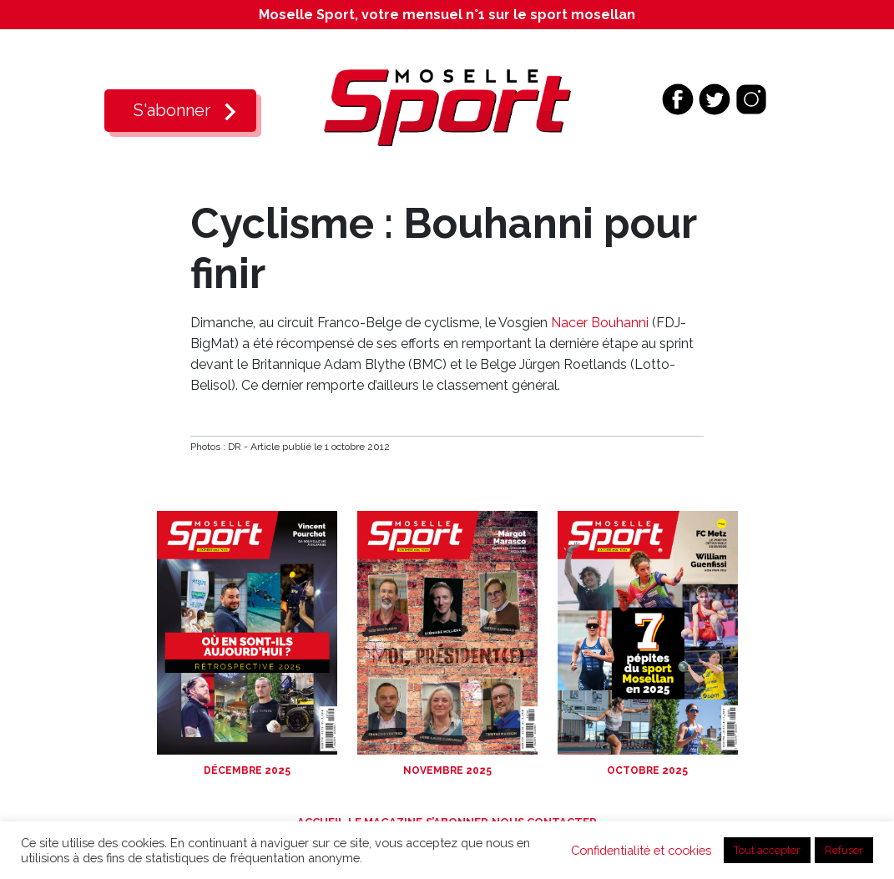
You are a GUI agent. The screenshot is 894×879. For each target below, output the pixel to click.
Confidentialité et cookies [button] (641, 850)
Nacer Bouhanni (600, 323)
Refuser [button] (844, 850)
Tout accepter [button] (767, 850)
